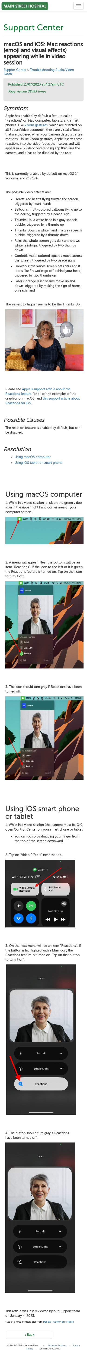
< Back (29, 1334)
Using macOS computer (33, 457)
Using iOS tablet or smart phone (38, 463)
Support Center (14, 70)
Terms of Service (57, 1345)
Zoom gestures (36, 125)
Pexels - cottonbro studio (58, 1322)
